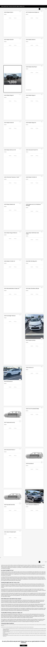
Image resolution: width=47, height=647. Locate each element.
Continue (23, 645)
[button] (42, 339)
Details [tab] (10, 17)
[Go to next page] (44, 9)
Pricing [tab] (15, 17)
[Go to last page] (46, 9)
